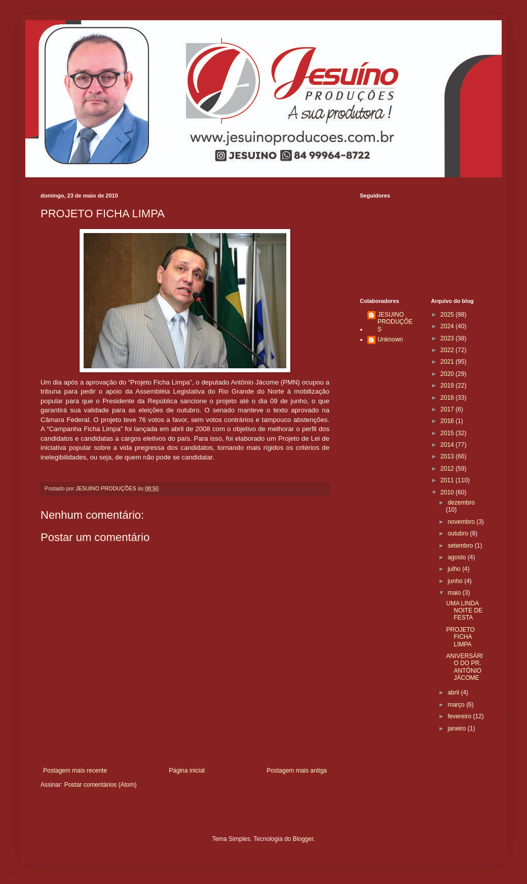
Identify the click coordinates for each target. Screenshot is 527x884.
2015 (448, 433)
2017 (448, 409)
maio (454, 592)
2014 (448, 444)
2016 (448, 421)
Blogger (303, 838)
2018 (448, 397)
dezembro (460, 502)
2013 (448, 456)
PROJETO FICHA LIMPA (460, 637)
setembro (460, 545)
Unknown (390, 339)
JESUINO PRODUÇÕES (395, 322)
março (456, 704)
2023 (448, 338)
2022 (448, 350)
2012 (448, 468)
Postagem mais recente (75, 770)
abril (454, 692)
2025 (448, 314)
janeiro (457, 728)
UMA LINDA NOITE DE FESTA (464, 611)
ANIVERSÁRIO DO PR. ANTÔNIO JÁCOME (464, 666)
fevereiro (460, 716)
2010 (448, 492)
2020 (448, 373)
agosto (457, 557)
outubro (458, 533)
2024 (448, 326)
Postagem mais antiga (297, 770)
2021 (448, 361)
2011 (448, 480)
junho (455, 581)
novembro (461, 521)
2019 (448, 385)
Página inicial (187, 770)
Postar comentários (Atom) (100, 784)
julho (454, 568)
